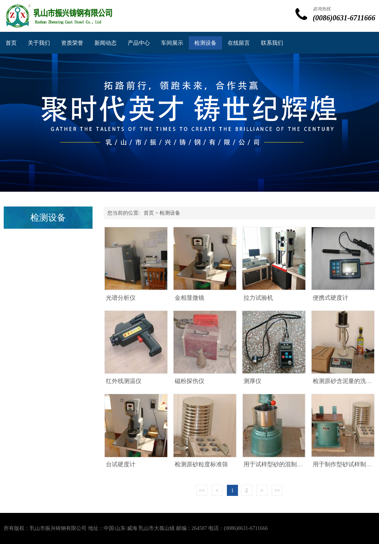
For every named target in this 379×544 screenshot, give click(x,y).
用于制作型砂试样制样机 (345, 464)
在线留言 (239, 43)
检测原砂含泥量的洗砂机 (345, 381)
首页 (11, 43)
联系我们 (272, 43)
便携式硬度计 (330, 298)
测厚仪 (252, 381)
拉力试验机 (258, 298)
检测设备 (205, 43)
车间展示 (172, 43)
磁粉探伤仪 (189, 381)
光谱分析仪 (120, 298)
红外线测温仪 (123, 381)
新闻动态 (105, 43)
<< (202, 490)
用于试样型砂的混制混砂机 (279, 464)
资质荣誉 (72, 43)
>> (277, 490)
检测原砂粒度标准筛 (201, 464)
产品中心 (139, 43)
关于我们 (39, 43)
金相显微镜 (189, 298)
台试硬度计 (120, 464)
